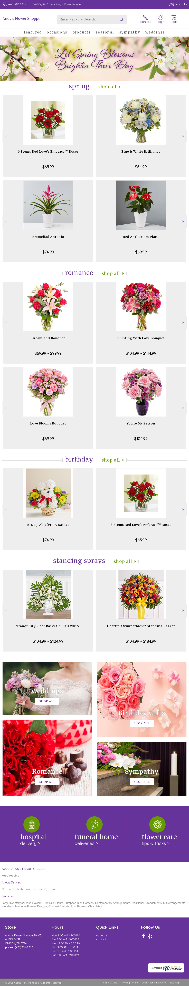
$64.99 (141, 166)
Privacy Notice (129, 982)
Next (183, 136)
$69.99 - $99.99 (48, 353)
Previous (5, 136)
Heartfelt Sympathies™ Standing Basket (141, 626)
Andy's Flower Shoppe (21, 18)
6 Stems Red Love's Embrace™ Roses (48, 151)
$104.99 (141, 438)
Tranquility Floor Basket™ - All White (48, 626)
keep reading (10, 875)
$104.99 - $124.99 (48, 641)
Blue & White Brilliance (140, 151)
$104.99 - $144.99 (141, 353)
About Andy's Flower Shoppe (23, 869)
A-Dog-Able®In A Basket (48, 525)
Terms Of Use (109, 982)
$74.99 (48, 251)
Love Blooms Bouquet (48, 423)
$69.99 (141, 251)
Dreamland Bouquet (48, 338)
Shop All (107, 86)
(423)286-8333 (17, 4)
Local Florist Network (154, 982)
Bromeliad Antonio (48, 237)
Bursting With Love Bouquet (141, 338)
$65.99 (48, 166)
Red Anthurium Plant (141, 237)
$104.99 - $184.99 (141, 641)
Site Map (175, 982)
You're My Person (141, 423)
